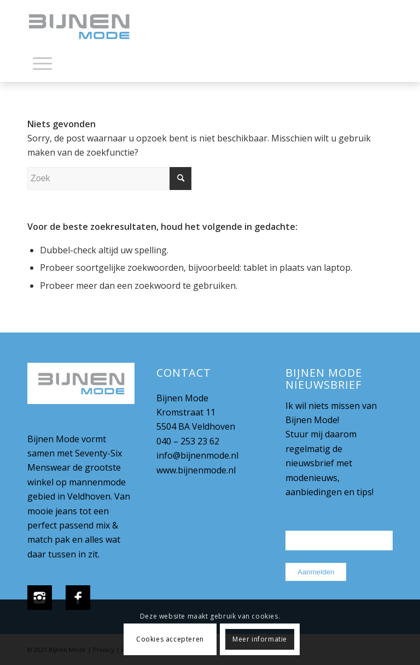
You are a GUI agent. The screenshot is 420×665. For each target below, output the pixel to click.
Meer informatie (259, 639)
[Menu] (42, 62)
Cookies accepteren (170, 639)
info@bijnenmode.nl (197, 455)
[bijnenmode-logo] (87, 27)
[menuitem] (42, 65)
